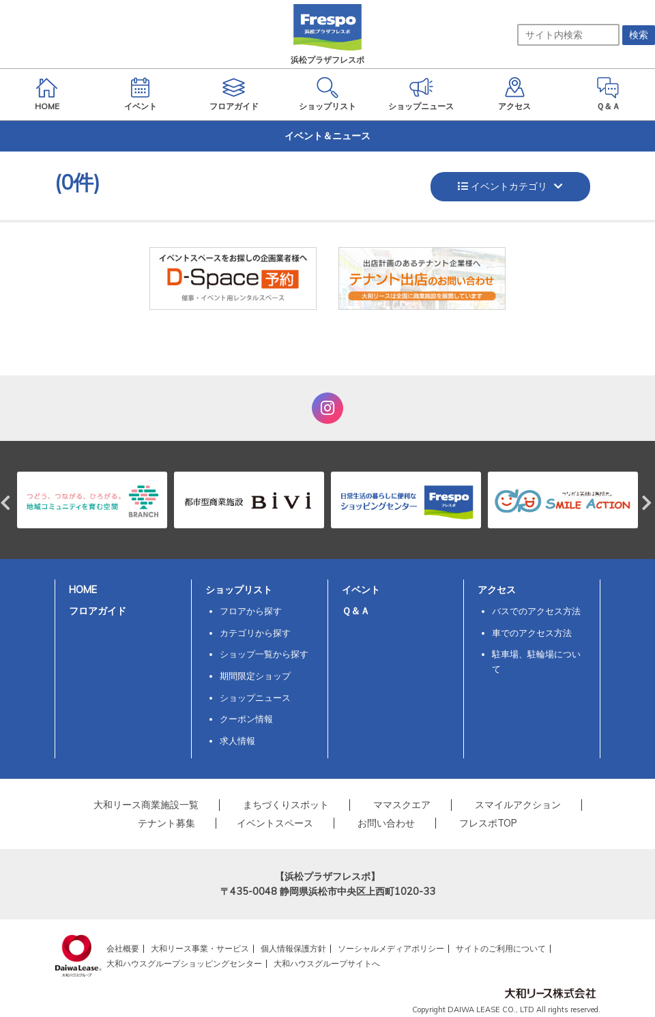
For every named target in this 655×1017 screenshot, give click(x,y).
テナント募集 (166, 823)
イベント (361, 590)
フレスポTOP (488, 823)
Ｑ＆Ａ (356, 611)
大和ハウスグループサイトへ (327, 963)
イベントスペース (275, 823)
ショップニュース (255, 697)
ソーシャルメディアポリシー (391, 948)
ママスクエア (402, 805)
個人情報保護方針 (293, 948)
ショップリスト (238, 590)
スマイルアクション (518, 805)
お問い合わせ (386, 823)
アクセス (497, 590)
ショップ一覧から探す (264, 653)
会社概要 (122, 948)
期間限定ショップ (255, 675)
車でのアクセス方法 (532, 632)
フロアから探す (251, 610)
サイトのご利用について (501, 948)
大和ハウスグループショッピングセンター (184, 963)
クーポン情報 (246, 718)
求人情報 (237, 740)
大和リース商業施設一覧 (146, 805)
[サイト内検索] (568, 35)
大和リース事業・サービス (200, 948)
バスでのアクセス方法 (536, 610)
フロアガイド (97, 611)
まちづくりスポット (286, 805)
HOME (83, 590)
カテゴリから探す (255, 632)
